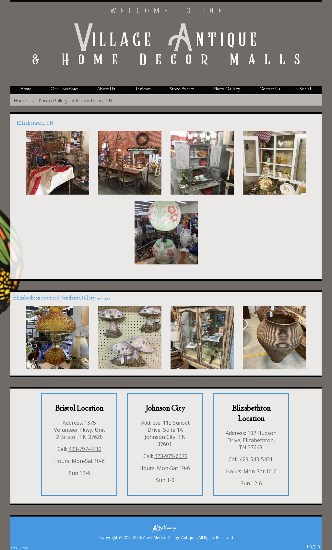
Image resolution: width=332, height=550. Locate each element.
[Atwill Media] (166, 528)
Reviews (142, 89)
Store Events (182, 89)
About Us (106, 89)
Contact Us (269, 89)
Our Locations (64, 89)
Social (305, 89)
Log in (313, 546)
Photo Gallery (226, 89)
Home (25, 89)
